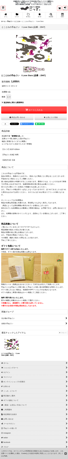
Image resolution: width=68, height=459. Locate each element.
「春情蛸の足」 (16, 136)
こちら (5, 456)
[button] (3, 8)
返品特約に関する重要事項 (13, 103)
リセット (63, 333)
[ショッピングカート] (59, 8)
